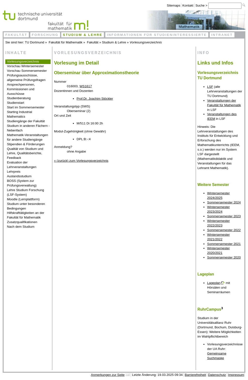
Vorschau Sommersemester (27, 71)
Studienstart (15, 103)
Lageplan (213, 283)
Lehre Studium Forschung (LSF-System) (25, 192)
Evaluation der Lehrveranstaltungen (22, 165)
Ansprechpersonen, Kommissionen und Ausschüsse (21, 89)
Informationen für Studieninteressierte (157, 35)
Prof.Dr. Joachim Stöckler (95, 98)
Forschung (45, 35)
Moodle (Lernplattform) (23, 199)
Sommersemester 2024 (224, 202)
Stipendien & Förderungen (26, 144)
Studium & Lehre (82, 35)
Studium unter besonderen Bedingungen (26, 206)
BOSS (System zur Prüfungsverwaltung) (22, 183)
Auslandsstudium (19, 176)
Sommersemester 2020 (224, 257)
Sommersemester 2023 (224, 216)
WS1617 (85, 86)
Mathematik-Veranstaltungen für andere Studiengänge (27, 137)
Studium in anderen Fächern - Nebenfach (28, 128)
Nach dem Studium (20, 226)
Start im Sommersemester (26, 107)
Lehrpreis (14, 171)
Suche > (201, 5)
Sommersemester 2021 (224, 244)
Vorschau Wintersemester (25, 66)
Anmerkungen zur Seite (107, 375)
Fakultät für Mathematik (65, 42)
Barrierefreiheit (195, 375)
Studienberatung (19, 98)
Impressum (236, 375)
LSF (210, 87)
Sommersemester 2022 (224, 230)
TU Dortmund (34, 42)
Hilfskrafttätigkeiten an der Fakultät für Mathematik (25, 215)
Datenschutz (217, 375)
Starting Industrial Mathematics (19, 114)
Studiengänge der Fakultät (26, 121)
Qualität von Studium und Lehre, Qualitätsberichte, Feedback (25, 153)
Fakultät (16, 35)
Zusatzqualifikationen (22, 222)
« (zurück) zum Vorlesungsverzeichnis (81, 160)
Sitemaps (173, 5)
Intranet (222, 35)
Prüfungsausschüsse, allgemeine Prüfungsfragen (26, 77)
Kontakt (187, 5)
